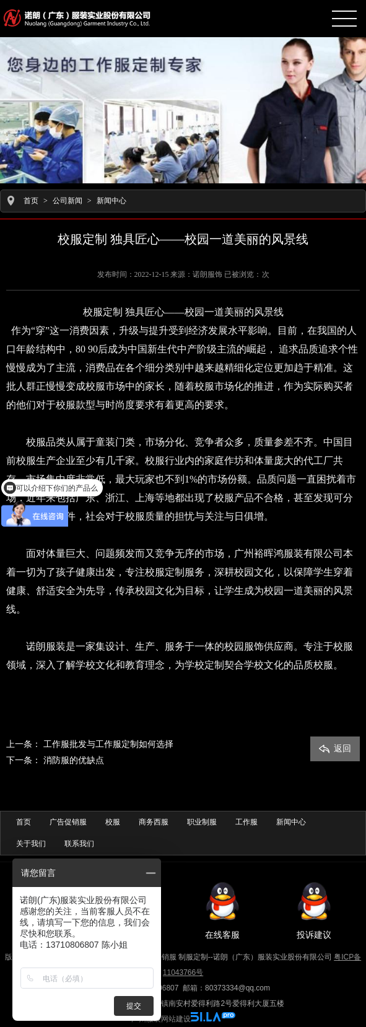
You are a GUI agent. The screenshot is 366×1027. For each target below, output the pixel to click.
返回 (335, 748)
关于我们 (31, 843)
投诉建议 (314, 910)
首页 (31, 200)
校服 (112, 822)
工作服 (246, 822)
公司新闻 (67, 200)
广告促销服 (68, 822)
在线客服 (222, 910)
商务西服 (153, 822)
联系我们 (79, 843)
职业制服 (202, 822)
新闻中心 (111, 200)
